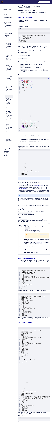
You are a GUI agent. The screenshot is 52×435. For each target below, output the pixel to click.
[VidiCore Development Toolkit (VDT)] (2, 9)
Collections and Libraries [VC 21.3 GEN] (9, 49)
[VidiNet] (2, 7)
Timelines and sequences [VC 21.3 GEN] (9, 66)
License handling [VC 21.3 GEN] (9, 90)
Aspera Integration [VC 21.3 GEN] (9, 109)
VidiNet (4, 7)
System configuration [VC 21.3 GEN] (9, 84)
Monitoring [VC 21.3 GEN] (9, 76)
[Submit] (38, 2)
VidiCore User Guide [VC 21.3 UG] (8, 38)
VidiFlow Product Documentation (8, 19)
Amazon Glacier (22, 134)
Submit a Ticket (15, 1)
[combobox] (44, 2)
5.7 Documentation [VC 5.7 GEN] (7, 149)
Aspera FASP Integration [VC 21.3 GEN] (8, 112)
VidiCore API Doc (20, 1)
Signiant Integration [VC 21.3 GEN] (8, 107)
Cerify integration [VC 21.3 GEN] (9, 128)
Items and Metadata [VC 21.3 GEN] (9, 47)
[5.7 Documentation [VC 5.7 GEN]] (3, 148)
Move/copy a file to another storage (24, 188)
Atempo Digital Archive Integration (26, 258)
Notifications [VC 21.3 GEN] (8, 62)
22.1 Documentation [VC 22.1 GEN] (8, 23)
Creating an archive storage (25, 17)
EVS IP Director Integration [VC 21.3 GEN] (8, 122)
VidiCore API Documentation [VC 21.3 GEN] (8, 41)
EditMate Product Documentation (8, 17)
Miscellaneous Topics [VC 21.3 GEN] (8, 74)
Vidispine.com (33, 1)
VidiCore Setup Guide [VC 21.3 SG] (8, 36)
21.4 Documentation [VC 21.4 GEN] (8, 26)
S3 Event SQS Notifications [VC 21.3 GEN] (9, 99)
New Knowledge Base (27, 1)
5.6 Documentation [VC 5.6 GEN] (7, 146)
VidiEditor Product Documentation (6, 15)
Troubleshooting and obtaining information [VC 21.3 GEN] (9, 140)
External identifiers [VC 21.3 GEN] (9, 87)
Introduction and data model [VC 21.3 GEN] (8, 44)
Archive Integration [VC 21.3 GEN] (8, 96)
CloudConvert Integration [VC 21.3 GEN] (8, 134)
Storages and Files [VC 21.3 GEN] (9, 56)
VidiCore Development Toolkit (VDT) (7, 9)
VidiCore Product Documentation (38, 5)
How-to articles (5, 11)
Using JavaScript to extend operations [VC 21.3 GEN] (9, 93)
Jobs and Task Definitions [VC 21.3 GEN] (9, 59)
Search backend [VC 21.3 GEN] (9, 81)
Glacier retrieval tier (39, 242)
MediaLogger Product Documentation (6, 155)
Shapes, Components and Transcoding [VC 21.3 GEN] (9, 53)
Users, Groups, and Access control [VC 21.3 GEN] (9, 69)
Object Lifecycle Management (32, 206)
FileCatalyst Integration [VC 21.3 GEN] (9, 116)
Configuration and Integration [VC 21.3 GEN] (9, 79)
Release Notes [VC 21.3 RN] (8, 33)
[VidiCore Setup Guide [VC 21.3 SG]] (4, 35)
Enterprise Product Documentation (6, 157)
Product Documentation (30, 5)
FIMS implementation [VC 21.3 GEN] (9, 131)
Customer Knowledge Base (21, 5)
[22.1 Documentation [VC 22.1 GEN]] (3, 22)
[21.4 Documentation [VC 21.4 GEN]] (3, 25)
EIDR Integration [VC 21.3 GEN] (9, 137)
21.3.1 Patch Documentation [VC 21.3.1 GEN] (8, 29)
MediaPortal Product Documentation (6, 152)
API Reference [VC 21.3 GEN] (9, 144)
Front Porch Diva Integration (25, 322)
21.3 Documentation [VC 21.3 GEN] (8, 31)
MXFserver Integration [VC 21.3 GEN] (9, 119)
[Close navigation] (14, 6)
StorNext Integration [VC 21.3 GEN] (9, 125)
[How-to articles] (2, 11)
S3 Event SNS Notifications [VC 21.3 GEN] (9, 103)
